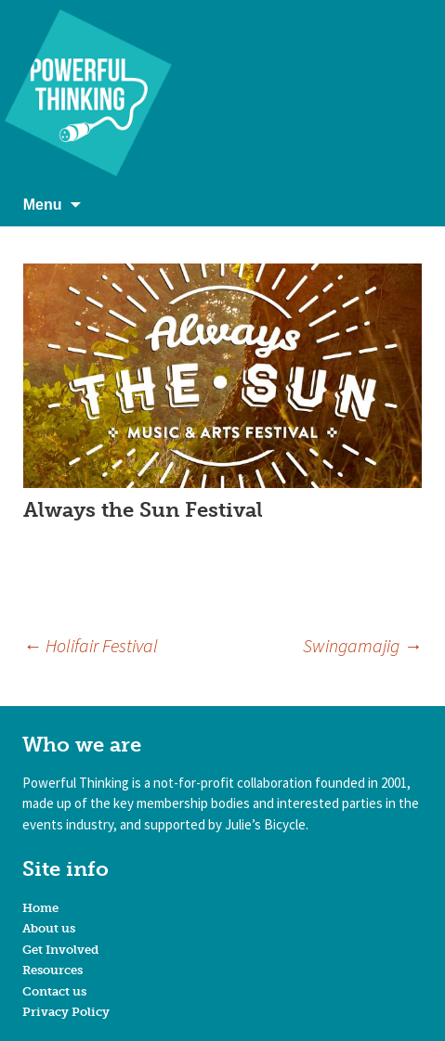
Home (40, 908)
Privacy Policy (66, 1012)
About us (48, 928)
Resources (52, 970)
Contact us (54, 991)
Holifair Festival (90, 645)
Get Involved (60, 950)
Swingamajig (362, 645)
